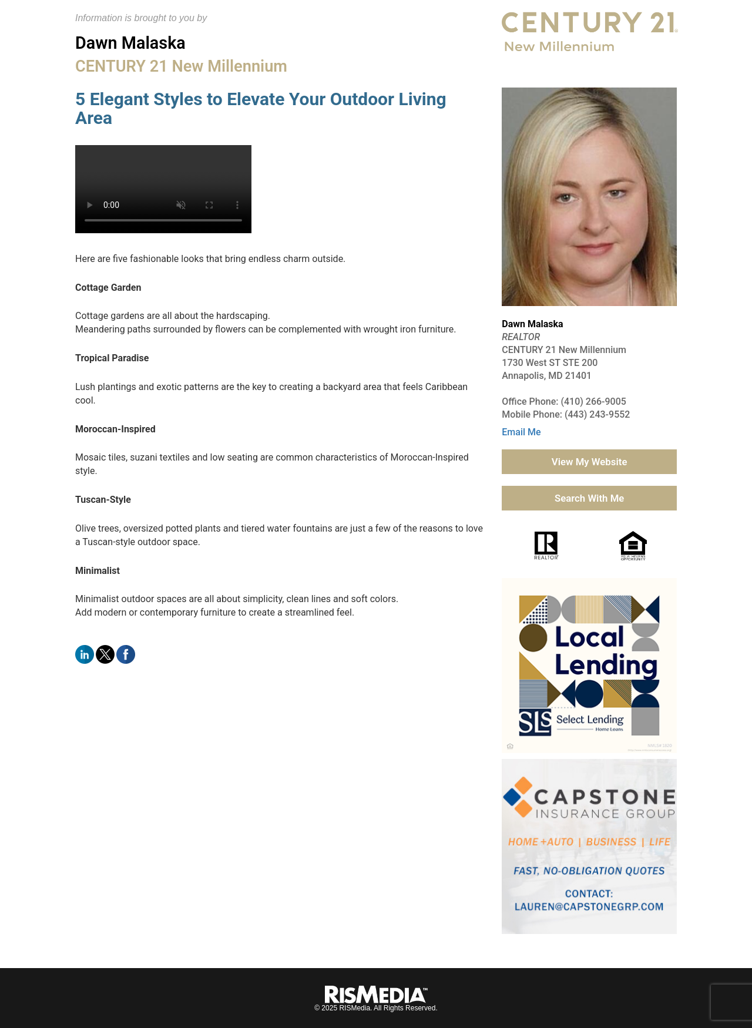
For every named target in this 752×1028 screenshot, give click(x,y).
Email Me (521, 432)
